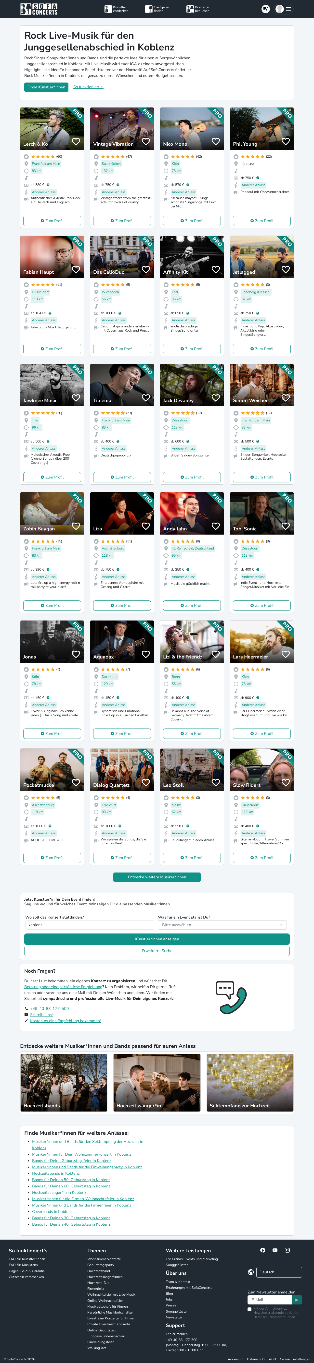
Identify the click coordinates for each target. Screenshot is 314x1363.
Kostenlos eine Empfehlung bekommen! (65, 1021)
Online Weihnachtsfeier (105, 1300)
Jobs (169, 1299)
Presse (171, 1305)
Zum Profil (54, 221)
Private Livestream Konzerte (108, 1324)
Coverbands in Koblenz (52, 1211)
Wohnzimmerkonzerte (104, 1259)
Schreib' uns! (41, 1014)
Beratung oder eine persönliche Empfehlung (63, 987)
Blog (169, 1293)
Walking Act (96, 1348)
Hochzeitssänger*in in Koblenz (59, 1192)
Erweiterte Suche (157, 951)
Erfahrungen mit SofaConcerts (189, 1287)
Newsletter (174, 1317)
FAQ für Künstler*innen (27, 1259)
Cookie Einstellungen (295, 1359)
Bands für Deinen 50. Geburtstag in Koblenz (71, 1180)
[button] (284, 9)
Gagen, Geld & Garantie (27, 1271)
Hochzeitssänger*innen (105, 1277)
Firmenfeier (96, 1288)
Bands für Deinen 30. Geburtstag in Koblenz (71, 1218)
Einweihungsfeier (100, 1342)
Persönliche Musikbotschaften (110, 1312)
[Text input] (270, 1299)
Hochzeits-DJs (98, 1282)
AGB (272, 1359)
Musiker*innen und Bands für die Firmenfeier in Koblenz (81, 1205)
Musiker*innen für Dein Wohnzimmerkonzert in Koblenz (81, 1154)
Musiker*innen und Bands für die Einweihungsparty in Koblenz (87, 1167)
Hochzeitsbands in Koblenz (55, 1173)
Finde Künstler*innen (46, 87)
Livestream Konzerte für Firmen (111, 1318)
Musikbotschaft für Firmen (107, 1306)
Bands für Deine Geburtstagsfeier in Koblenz (71, 1160)
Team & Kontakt (178, 1281)
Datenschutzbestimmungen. (274, 1317)
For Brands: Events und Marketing (192, 1259)
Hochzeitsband (98, 1271)
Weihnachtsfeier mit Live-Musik (111, 1294)
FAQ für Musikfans (23, 1265)
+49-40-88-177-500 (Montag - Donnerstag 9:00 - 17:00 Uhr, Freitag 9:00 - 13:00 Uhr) (196, 1345)
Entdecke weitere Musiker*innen (157, 877)
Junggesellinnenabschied (106, 1336)
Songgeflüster (177, 1265)
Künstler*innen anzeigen (157, 939)
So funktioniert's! (88, 87)
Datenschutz (256, 1359)
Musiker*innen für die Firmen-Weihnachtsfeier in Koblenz (83, 1199)
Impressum (235, 1359)
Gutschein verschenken (26, 1277)
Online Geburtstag (101, 1330)
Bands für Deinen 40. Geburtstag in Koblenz (71, 1224)
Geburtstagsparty (100, 1265)
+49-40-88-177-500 (49, 1008)
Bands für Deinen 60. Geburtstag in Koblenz (71, 1186)
